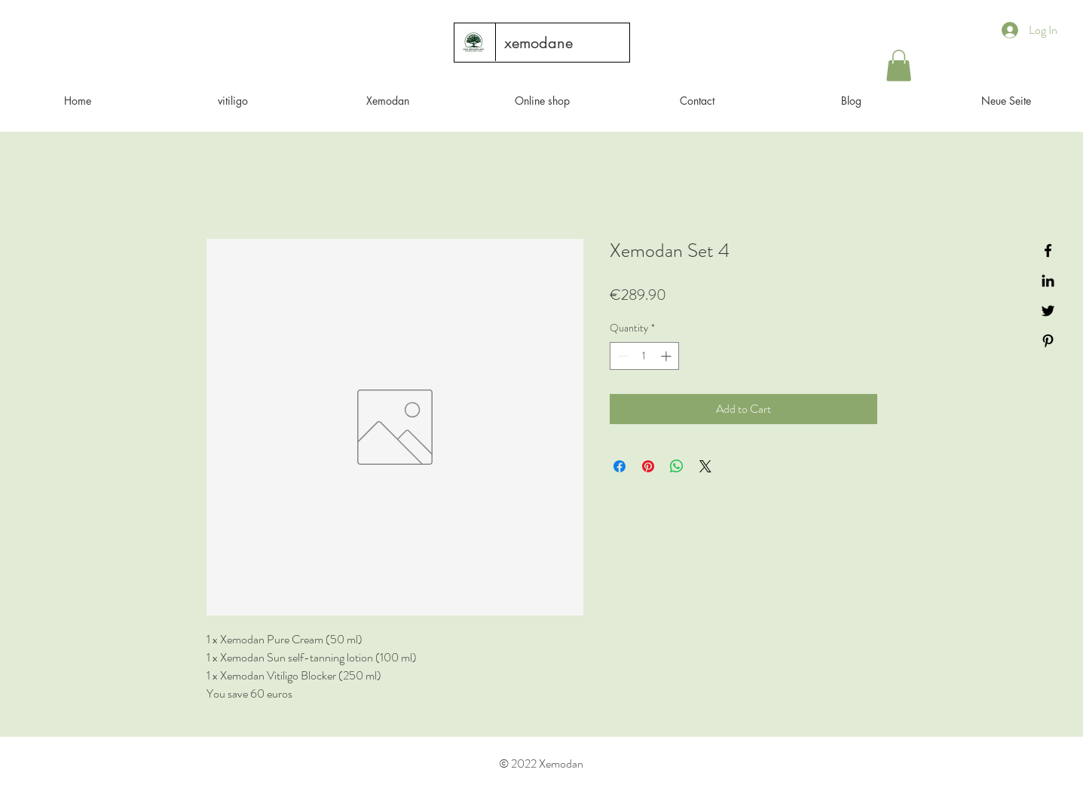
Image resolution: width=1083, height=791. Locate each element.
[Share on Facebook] (619, 466)
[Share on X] (705, 466)
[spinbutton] (644, 356)
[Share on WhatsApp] (677, 466)
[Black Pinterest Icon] (1048, 341)
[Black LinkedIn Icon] (1048, 280)
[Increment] (667, 356)
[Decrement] (621, 356)
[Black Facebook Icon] (1048, 250)
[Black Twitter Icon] (1048, 310)
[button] (899, 65)
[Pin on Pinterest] (648, 466)
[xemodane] (538, 43)
